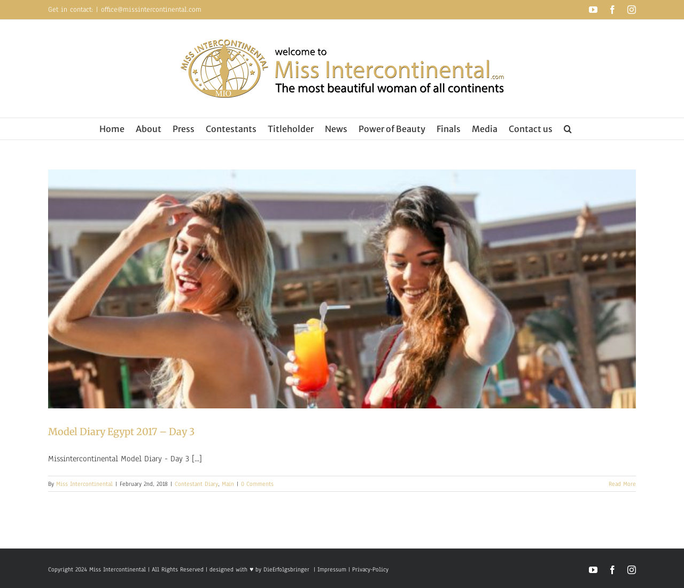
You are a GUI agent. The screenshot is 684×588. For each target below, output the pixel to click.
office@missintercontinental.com (151, 9)
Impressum (330, 569)
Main (228, 483)
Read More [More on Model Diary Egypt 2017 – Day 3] (622, 483)
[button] (568, 129)
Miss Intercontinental (84, 483)
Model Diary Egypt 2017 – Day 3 (121, 431)
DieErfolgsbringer (286, 569)
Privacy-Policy (370, 569)
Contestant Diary (196, 483)
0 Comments (257, 483)
